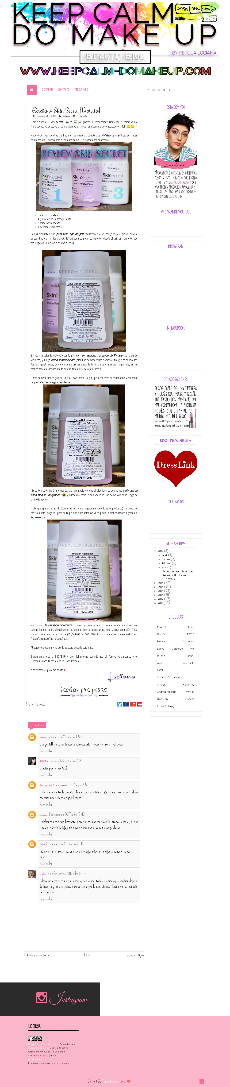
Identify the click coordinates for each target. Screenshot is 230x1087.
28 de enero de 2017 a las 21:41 (64, 844)
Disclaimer (81, 90)
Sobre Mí (47, 90)
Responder (46, 751)
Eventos (189, 691)
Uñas (191, 627)
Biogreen (162, 699)
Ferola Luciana (68, 1044)
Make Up (162, 627)
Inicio (87, 955)
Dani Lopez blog (46, 785)
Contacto (64, 90)
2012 (160, 599)
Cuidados (188, 641)
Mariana (43, 737)
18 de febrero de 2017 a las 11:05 (66, 873)
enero (165, 567)
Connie (42, 844)
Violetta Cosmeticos (169, 677)
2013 (160, 595)
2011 (160, 603)
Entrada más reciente (36, 955)
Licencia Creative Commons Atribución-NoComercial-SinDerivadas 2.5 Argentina (48, 1051)
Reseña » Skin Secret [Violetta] (175, 577)
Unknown (43, 814)
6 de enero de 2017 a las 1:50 (64, 737)
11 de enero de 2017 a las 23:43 (66, 814)
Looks (160, 648)
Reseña (161, 634)
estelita (43, 874)
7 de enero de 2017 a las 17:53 (70, 785)
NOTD (190, 634)
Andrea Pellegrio (166, 691)
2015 (160, 586)
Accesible (188, 663)
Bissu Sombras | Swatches (178, 571)
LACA (160, 670)
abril (164, 555)
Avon (160, 663)
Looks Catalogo (166, 706)
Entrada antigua (135, 955)
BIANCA (43, 761)
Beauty (190, 655)
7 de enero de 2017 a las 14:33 (65, 761)
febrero (166, 563)
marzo (166, 559)
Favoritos (188, 684)
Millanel (161, 655)
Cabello (189, 699)
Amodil (161, 684)
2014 (160, 591)
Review (161, 641)
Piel (192, 648)
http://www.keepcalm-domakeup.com (48, 1063)
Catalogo (177, 648)
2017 (160, 551)
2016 (160, 582)
